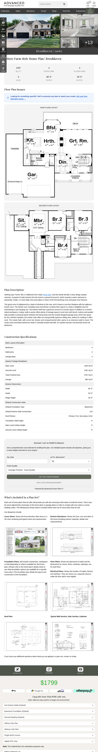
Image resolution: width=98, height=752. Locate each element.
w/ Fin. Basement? (57, 457)
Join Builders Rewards (90, 11)
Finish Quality (12, 466)
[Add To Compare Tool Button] (49, 669)
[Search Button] (64, 4)
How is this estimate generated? (49, 482)
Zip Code (10, 457)
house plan (47, 295)
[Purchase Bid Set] (80, 669)
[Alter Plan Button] (17, 669)
